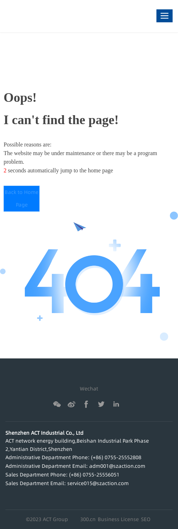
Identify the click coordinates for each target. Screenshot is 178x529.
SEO (145, 519)
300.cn (88, 519)
